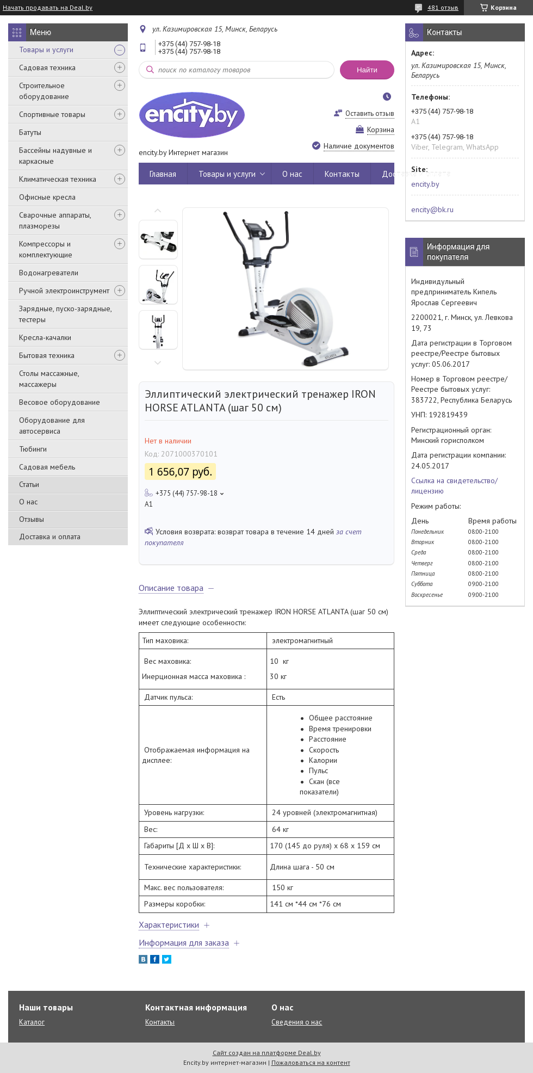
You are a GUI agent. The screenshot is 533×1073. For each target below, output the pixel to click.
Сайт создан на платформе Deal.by (267, 1053)
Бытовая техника (47, 355)
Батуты (30, 132)
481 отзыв (442, 7)
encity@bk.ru (432, 209)
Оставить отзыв (369, 113)
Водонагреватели (48, 273)
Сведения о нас (296, 1022)
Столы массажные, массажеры (49, 378)
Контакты (342, 174)
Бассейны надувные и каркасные (55, 155)
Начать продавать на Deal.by (47, 7)
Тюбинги (33, 449)
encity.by (425, 184)
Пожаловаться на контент (310, 1062)
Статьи (29, 484)
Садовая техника (47, 67)
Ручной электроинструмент (64, 290)
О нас (28, 502)
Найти (367, 70)
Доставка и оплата (49, 536)
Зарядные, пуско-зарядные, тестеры (65, 314)
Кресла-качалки (45, 337)
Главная (163, 174)
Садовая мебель (47, 467)
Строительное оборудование (44, 91)
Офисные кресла (47, 197)
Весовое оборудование (59, 402)
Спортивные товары (52, 114)
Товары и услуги (46, 49)
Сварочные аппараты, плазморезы (55, 220)
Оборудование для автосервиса (52, 425)
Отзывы (31, 519)
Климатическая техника (57, 179)
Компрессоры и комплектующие (45, 249)
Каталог (32, 1022)
